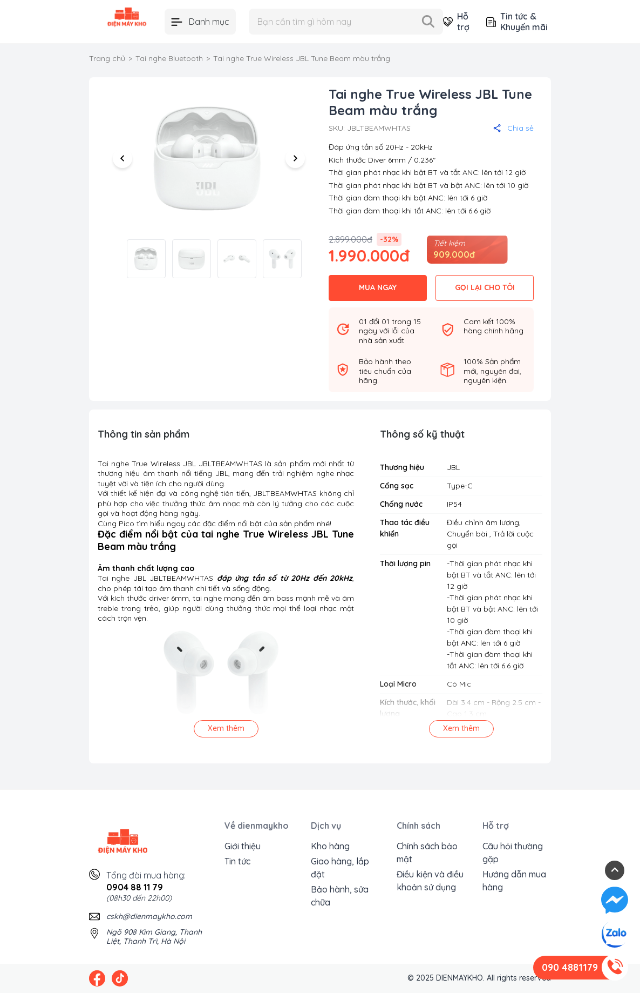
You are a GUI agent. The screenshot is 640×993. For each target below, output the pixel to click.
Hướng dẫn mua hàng (514, 881)
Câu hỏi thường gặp (512, 852)
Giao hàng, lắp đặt (340, 868)
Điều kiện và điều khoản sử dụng (430, 881)
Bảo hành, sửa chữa (340, 896)
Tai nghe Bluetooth (169, 58)
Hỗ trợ (456, 21)
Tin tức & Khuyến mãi (517, 21)
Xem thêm (226, 728)
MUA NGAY (378, 287)
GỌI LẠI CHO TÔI (485, 287)
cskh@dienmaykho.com (149, 916)
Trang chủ (107, 58)
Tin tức (237, 861)
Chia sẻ (513, 128)
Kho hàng (330, 846)
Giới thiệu (242, 846)
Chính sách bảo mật (427, 852)
